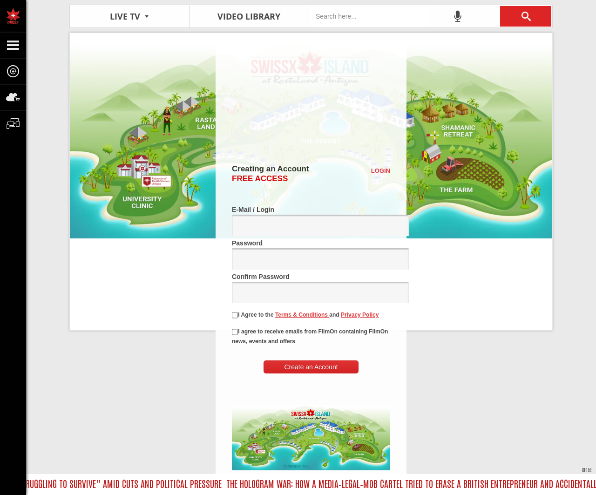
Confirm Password (311, 288)
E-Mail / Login (311, 221)
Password (311, 254)
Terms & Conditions (302, 315)
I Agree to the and (305, 315)
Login (380, 170)
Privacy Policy (360, 315)
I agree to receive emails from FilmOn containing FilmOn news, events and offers (310, 336)
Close (586, 470)
